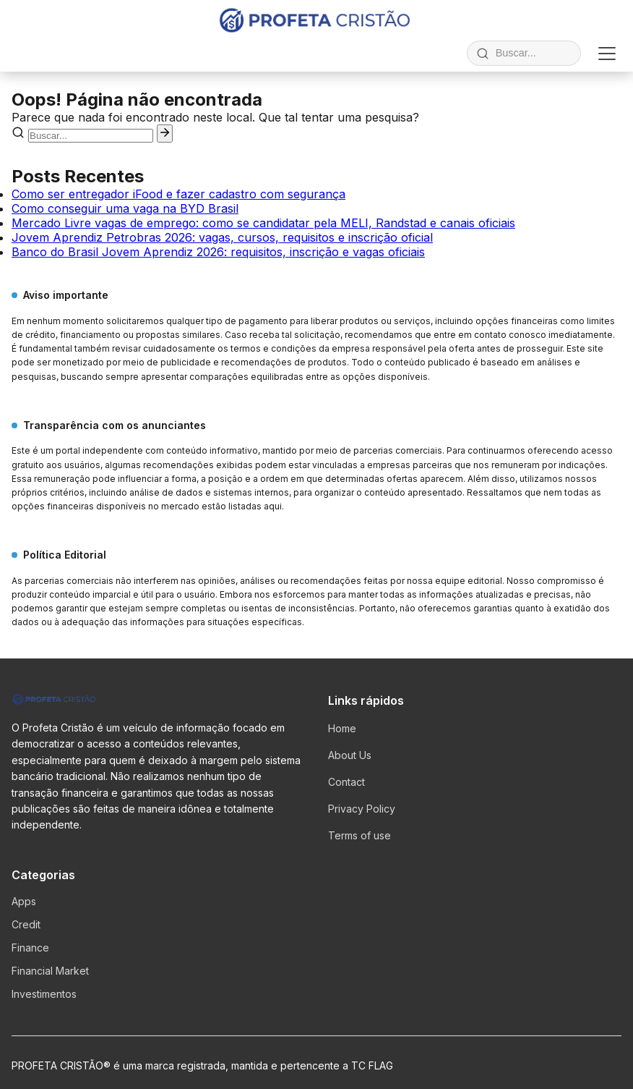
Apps (24, 901)
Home (342, 728)
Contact (346, 782)
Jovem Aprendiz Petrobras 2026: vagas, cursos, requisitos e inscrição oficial (222, 237)
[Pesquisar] (165, 133)
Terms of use (359, 835)
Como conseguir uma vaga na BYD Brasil (125, 208)
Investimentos (44, 994)
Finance (30, 947)
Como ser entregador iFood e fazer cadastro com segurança (178, 194)
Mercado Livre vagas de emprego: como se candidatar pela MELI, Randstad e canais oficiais (263, 223)
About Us (349, 755)
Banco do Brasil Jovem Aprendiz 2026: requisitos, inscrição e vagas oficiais (218, 252)
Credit (26, 924)
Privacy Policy (361, 808)
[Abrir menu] (607, 53)
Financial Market (50, 971)
